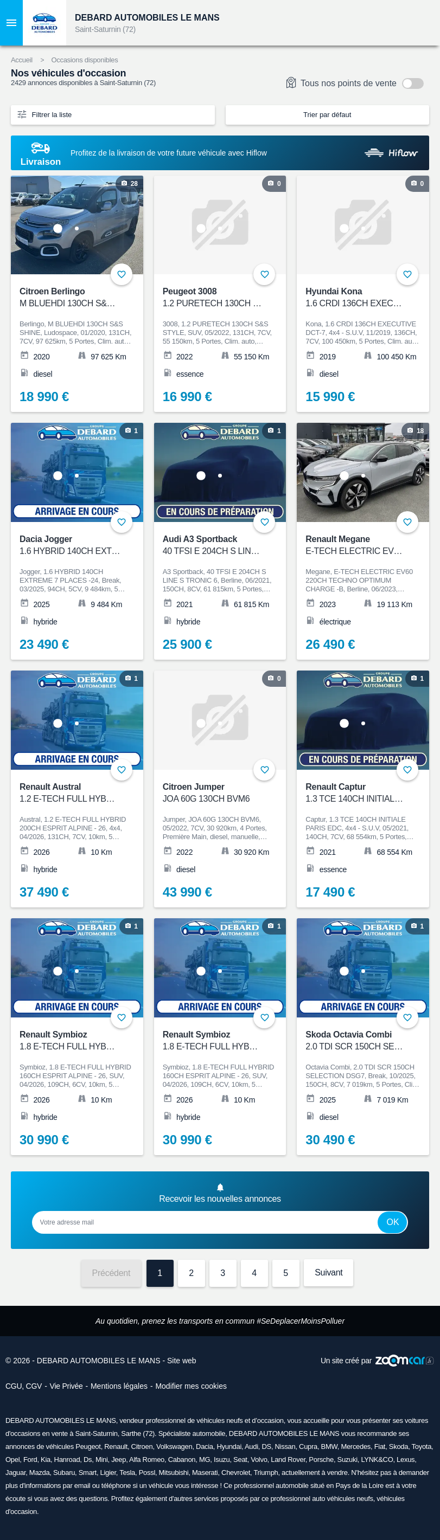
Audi (251, 1446)
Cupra (308, 1446)
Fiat (379, 1446)
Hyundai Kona (355, 298)
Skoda (398, 1446)
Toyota (422, 1446)
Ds (88, 1459)
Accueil (22, 60)
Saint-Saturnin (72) (105, 29)
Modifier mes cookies (191, 1386)
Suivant (328, 1272)
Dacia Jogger (70, 545)
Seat (240, 1459)
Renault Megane (355, 545)
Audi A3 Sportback (213, 545)
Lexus (406, 1459)
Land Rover (288, 1459)
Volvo (259, 1459)
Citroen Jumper (213, 793)
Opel (12, 1459)
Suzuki (347, 1459)
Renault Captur (355, 793)
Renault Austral (70, 793)
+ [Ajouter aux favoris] (407, 274)
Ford (30, 1459)
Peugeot (87, 1446)
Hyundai (228, 1446)
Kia (45, 1459)
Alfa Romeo (146, 1459)
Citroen (142, 1446)
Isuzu (222, 1459)
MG (204, 1459)
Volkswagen (174, 1446)
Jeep (118, 1459)
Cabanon (182, 1459)
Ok (392, 1222)
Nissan (285, 1446)
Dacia (204, 1446)
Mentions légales (119, 1386)
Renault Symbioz (213, 1041)
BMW (329, 1446)
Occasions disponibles (84, 60)
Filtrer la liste (44, 113)
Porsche (321, 1459)
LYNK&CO (377, 1459)
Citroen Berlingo (70, 298)
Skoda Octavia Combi (355, 1041)
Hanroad (67, 1459)
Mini (101, 1459)
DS (266, 1446)
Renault (115, 1446)
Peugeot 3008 (213, 298)
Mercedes (356, 1446)
